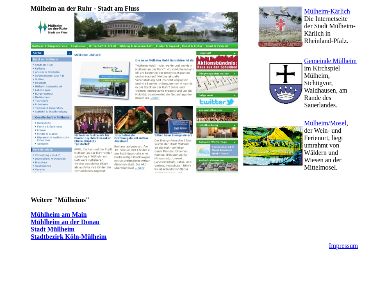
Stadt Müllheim (53, 229)
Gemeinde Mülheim (330, 60)
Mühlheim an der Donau (65, 221)
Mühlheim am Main (59, 214)
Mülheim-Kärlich (327, 11)
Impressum (343, 245)
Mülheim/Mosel (325, 123)
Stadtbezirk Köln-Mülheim (69, 236)
